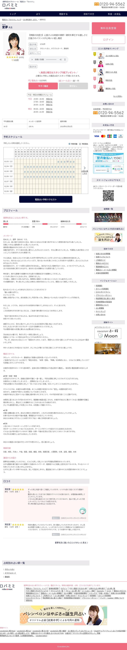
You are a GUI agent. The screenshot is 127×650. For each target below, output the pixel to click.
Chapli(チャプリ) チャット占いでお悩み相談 (109, 631)
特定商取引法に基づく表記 (52, 598)
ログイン (108, 39)
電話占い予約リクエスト (46, 199)
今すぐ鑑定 (43, 86)
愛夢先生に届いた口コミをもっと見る (70, 542)
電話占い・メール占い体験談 (106, 270)
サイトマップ (100, 311)
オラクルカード (10, 573)
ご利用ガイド (100, 260)
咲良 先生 (109, 80)
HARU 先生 (110, 64)
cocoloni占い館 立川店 (41, 631)
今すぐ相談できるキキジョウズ (37, 591)
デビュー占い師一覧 (72, 591)
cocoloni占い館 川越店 (58, 631)
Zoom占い (100, 591)
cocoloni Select (41, 635)
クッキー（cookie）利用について (112, 598)
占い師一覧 (111, 588)
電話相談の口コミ (102, 266)
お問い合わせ (100, 314)
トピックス (93, 593)
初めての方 (89, 13)
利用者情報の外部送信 (104, 302)
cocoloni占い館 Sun (24, 631)
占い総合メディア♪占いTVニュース (80, 631)
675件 (16, 60)
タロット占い (9, 569)
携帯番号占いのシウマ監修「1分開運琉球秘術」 (17, 635)
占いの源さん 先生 (112, 56)
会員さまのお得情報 (103, 253)
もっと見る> (117, 96)
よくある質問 (59, 595)
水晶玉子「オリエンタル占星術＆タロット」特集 (82, 633)
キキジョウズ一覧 (57, 591)
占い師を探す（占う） (30, 19)
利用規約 (99, 285)
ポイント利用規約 (102, 289)
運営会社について (102, 305)
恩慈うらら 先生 (111, 72)
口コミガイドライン (103, 292)
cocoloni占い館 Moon (7, 631)
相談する (63, 13)
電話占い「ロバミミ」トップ (11, 19)
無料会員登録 (108, 28)
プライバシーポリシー (104, 295)
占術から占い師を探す (97, 588)
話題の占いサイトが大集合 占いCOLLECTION (47, 633)
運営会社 (29, 600)
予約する (49, 99)
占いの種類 (68, 593)
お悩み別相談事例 (102, 273)
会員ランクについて (103, 257)
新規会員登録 (53, 588)
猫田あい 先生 (110, 88)
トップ (13, 13)
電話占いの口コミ (102, 263)
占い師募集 (100, 308)
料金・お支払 (114, 13)
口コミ (109, 591)
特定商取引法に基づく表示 (105, 298)
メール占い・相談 (88, 591)
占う (38, 13)
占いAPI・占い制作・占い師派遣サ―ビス (15, 633)
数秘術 (7, 577)
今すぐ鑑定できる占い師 (78, 588)
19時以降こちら (84, 171)
